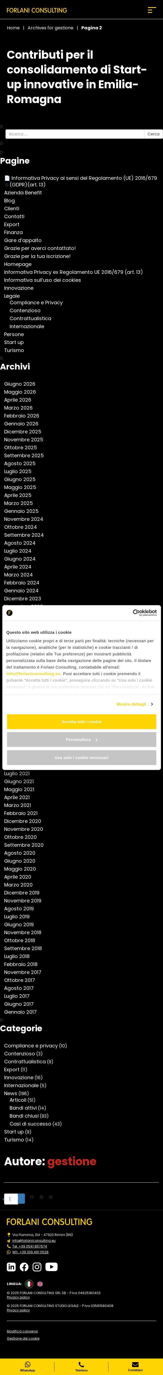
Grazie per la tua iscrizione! (40, 256)
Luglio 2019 (20, 916)
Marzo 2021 (20, 805)
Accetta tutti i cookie (81, 721)
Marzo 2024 (21, 575)
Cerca (153, 134)
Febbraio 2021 (24, 813)
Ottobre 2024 (23, 527)
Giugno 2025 (23, 479)
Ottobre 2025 (23, 447)
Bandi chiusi (27, 1116)
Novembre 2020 (26, 829)
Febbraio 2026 (24, 416)
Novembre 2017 (25, 972)
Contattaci (135, 1367)
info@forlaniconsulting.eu (33, 673)
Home (13, 28)
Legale (15, 296)
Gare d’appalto (26, 240)
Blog (12, 200)
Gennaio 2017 (23, 1012)
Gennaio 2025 (24, 511)
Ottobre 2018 (22, 940)
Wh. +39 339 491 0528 (30, 1252)
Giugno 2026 (22, 384)
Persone (17, 334)
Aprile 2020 (20, 877)
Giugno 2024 (23, 559)
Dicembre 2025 (25, 431)
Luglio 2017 (20, 996)
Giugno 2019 (22, 924)
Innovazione (21, 288)
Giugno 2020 (22, 861)
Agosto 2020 (22, 853)
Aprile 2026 (20, 400)
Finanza (16, 232)
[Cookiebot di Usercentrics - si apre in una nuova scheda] (133, 613)
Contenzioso (28, 310)
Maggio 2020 (23, 869)
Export (14, 224)
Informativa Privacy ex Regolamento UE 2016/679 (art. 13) (76, 272)
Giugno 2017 (22, 1004)
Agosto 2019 (22, 908)
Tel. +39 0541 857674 (29, 1246)
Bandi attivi (26, 1108)
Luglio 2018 (20, 956)
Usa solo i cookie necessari (81, 757)
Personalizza (82, 739)
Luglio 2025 (21, 471)
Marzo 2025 (21, 503)
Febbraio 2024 (24, 582)
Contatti (17, 216)
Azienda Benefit (26, 192)
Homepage (21, 264)
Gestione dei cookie (23, 1338)
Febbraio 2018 (24, 964)
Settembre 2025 (27, 455)
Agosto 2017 (22, 988)
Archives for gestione (50, 28)
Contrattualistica (33, 318)
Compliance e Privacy (39, 302)
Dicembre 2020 (25, 821)
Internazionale (29, 326)
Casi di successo (33, 1124)
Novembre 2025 (26, 439)
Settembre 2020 (27, 845)
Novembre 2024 (26, 519)
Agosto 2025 (23, 463)
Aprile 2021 (20, 797)
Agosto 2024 (23, 543)
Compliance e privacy (34, 1045)
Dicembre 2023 (25, 598)
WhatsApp (27, 1367)
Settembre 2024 (27, 535)
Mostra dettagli (131, 704)
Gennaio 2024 (24, 590)
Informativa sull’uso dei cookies (45, 280)
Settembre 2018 (26, 948)
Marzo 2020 (21, 885)
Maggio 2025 (23, 487)
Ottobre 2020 (23, 837)
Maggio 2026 (23, 392)
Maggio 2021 (22, 789)
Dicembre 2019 (24, 893)
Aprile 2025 (21, 495)
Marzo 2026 (21, 408)
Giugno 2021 (22, 781)
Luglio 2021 (20, 773)
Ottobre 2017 (22, 980)
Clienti (14, 208)
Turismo (17, 350)
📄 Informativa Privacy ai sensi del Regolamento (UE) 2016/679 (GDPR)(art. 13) (83, 181)
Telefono (81, 1367)
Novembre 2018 (25, 932)
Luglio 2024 (21, 551)
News (13, 1093)
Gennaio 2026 (24, 424)
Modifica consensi (22, 1331)
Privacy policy (18, 1297)
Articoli (20, 1100)
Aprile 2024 (21, 567)
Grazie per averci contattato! (43, 248)
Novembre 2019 (25, 900)
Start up (17, 342)
